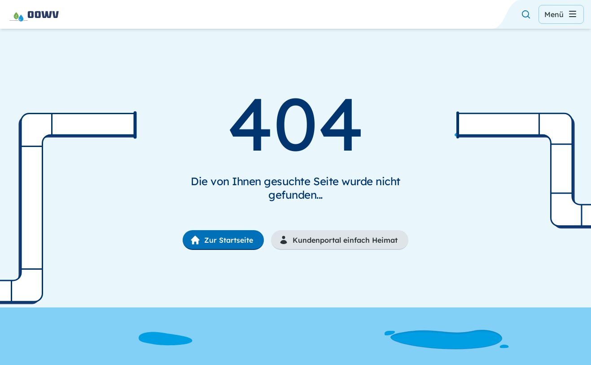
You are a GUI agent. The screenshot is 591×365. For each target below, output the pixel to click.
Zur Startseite (221, 240)
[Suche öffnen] (526, 14)
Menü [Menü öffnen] (561, 14)
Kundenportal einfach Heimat (338, 240)
